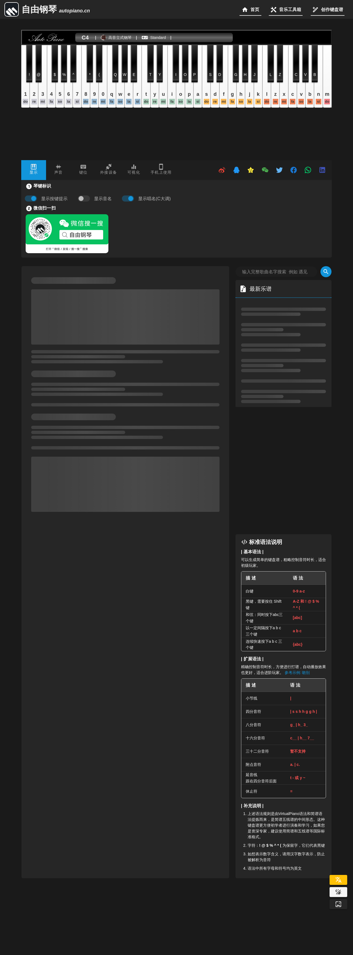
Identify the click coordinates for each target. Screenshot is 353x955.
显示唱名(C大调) (154, 198)
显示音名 (103, 198)
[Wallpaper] (338, 904)
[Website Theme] (338, 892)
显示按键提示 (54, 198)
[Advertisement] (58, 470)
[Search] (325, 271)
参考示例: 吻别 (297, 672)
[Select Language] (338, 880)
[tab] (33, 170)
